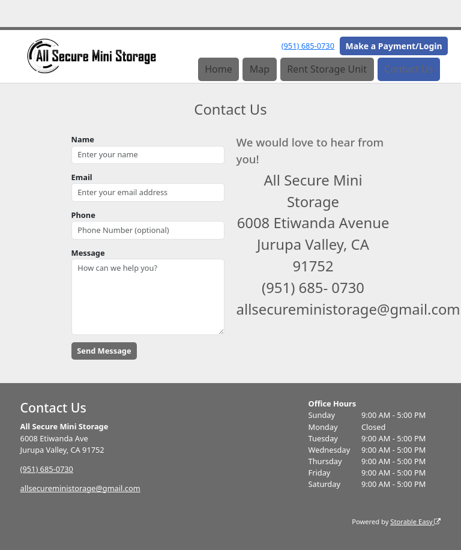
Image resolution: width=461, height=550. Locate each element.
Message (88, 252)
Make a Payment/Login (394, 46)
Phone (83, 215)
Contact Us (408, 69)
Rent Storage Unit (327, 69)
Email (81, 177)
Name (82, 139)
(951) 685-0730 (308, 45)
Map (260, 69)
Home (218, 69)
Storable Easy (415, 521)
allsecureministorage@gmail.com (80, 488)
